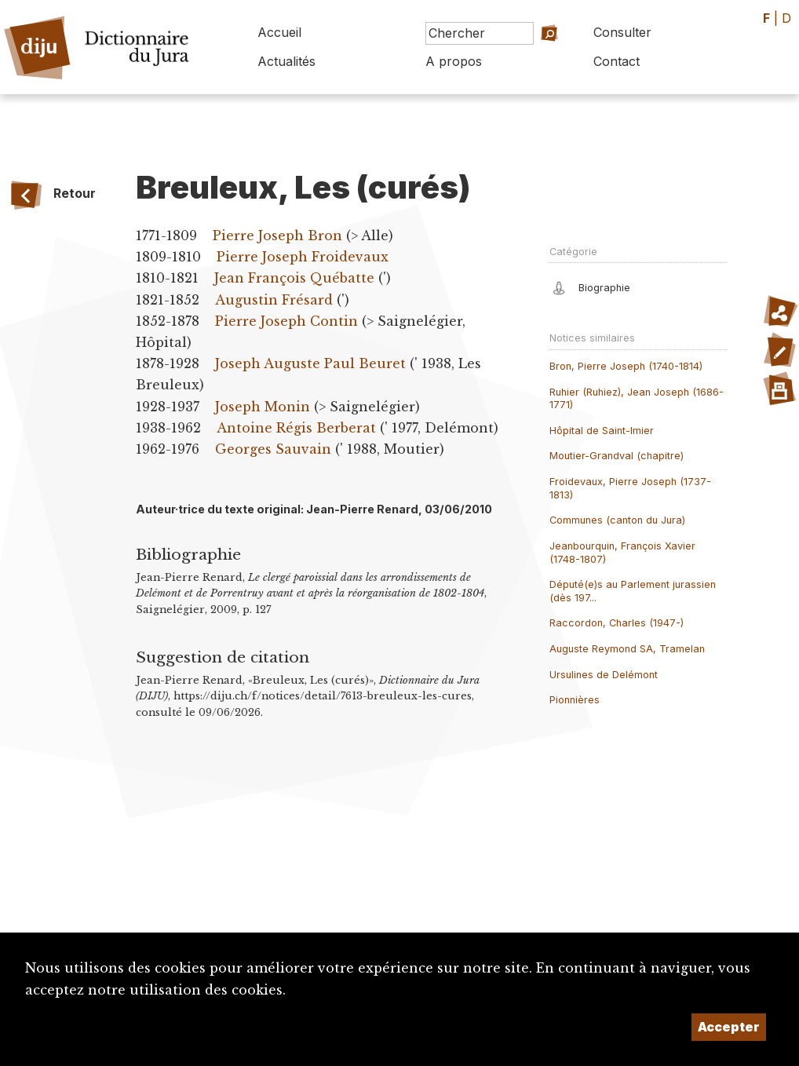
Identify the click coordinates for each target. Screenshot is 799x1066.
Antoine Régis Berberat (296, 428)
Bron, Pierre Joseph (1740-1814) (625, 366)
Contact (616, 61)
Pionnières (574, 700)
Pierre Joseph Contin (286, 321)
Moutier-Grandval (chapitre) (616, 456)
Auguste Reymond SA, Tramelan (627, 649)
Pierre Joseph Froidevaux (303, 257)
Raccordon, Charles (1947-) (616, 623)
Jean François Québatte (294, 278)
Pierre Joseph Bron (277, 235)
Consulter (622, 32)
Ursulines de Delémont (603, 675)
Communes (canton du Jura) (617, 520)
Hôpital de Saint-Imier (601, 430)
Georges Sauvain (273, 449)
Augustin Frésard (274, 300)
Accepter (729, 1027)
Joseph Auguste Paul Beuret (310, 363)
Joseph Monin (262, 406)
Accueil (279, 32)
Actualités (286, 61)
